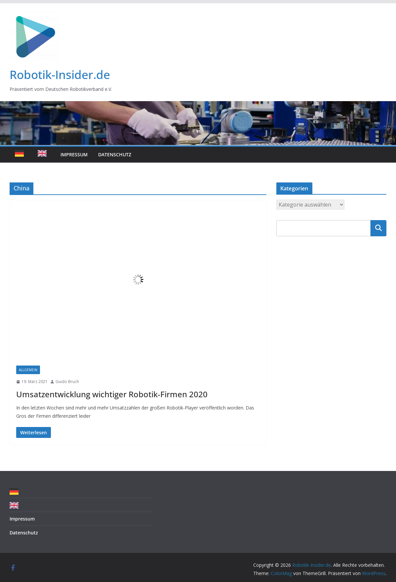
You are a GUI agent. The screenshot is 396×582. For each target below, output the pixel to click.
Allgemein (28, 370)
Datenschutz (114, 154)
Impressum (74, 154)
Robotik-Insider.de (60, 74)
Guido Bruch (67, 381)
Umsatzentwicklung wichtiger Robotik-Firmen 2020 (112, 394)
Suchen (378, 228)
